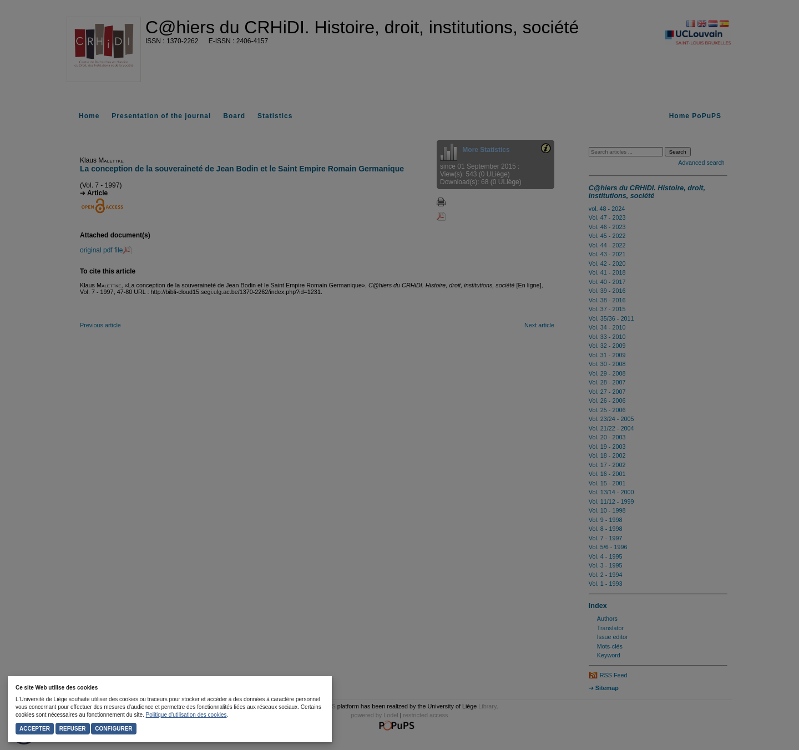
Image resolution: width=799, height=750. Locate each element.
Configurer (113, 729)
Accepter (34, 729)
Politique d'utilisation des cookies (186, 715)
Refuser (72, 729)
